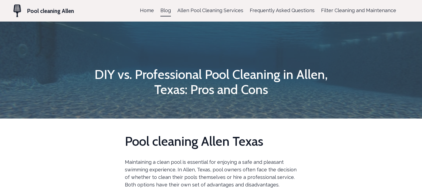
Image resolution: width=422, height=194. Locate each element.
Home (147, 10)
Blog (165, 10)
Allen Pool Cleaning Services (210, 10)
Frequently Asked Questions (282, 10)
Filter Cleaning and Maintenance (358, 10)
